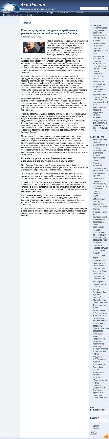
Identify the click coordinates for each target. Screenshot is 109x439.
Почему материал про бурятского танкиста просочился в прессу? (99, 154)
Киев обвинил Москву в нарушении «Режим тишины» (99, 112)
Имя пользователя (97, 408)
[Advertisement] (54, 244)
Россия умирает (100, 139)
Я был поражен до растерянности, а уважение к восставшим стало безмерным (100, 219)
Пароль (94, 418)
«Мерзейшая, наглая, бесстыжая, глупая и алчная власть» (100, 204)
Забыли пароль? (97, 427)
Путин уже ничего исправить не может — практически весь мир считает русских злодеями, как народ (100, 344)
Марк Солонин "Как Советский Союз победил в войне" (100, 304)
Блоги (17, 13)
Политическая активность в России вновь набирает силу (100, 264)
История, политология (12, 15)
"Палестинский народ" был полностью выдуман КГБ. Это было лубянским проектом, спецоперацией (100, 389)
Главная (6, 13)
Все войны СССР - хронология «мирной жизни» (98, 372)
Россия (28, 13)
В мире (50, 13)
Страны (39, 13)
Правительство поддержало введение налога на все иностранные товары (100, 34)
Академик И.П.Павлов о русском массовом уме (99, 360)
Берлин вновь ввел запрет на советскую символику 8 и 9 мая (100, 99)
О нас (29, 15)
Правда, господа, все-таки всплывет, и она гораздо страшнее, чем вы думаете (100, 236)
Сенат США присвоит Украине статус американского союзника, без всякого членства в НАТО (100, 187)
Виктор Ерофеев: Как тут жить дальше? (99, 293)
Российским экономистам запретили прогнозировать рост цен (100, 86)
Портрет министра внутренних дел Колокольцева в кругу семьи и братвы (100, 169)
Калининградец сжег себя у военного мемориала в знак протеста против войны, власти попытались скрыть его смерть (100, 67)
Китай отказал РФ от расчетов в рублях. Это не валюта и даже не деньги (100, 315)
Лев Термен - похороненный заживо (99, 284)
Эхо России (32, 4)
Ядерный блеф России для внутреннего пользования (100, 275)
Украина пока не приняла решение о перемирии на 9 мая (100, 48)
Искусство (81, 13)
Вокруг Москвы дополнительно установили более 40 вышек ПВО (100, 125)
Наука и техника (65, 13)
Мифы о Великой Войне (100, 143)
